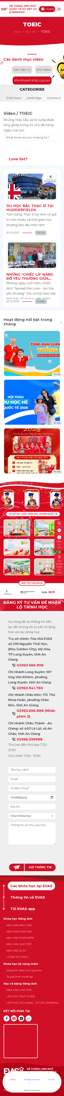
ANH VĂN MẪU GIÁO (19, 925)
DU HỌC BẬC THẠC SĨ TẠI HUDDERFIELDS (29, 208)
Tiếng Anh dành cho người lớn (24, 970)
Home (17, 31)
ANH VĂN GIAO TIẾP (19, 944)
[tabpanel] (32, 962)
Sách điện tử (22, 69)
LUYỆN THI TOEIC (17, 957)
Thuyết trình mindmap (19, 976)
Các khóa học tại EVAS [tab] (31, 886)
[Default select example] (32, 816)
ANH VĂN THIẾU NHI (19, 931)
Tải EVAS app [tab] (22, 909)
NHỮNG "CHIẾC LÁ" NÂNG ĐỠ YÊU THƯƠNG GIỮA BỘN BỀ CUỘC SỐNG (29, 278)
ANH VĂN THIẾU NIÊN (20, 937)
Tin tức (56, 374)
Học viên (31, 31)
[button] (60, 499)
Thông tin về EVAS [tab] (27, 897)
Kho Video (44, 69)
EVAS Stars (13, 98)
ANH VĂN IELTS (16, 950)
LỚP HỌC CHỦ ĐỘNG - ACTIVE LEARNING (32, 1002)
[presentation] (32, 854)
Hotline (48, 9)
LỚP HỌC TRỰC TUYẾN (20, 996)
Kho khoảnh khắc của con (32, 80)
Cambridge (34, 98)
